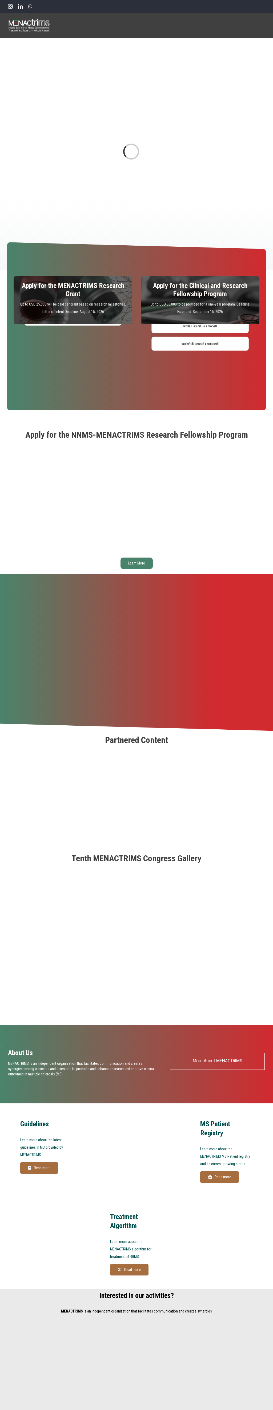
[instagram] (10, 6)
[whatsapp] (30, 6)
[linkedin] (20, 6)
